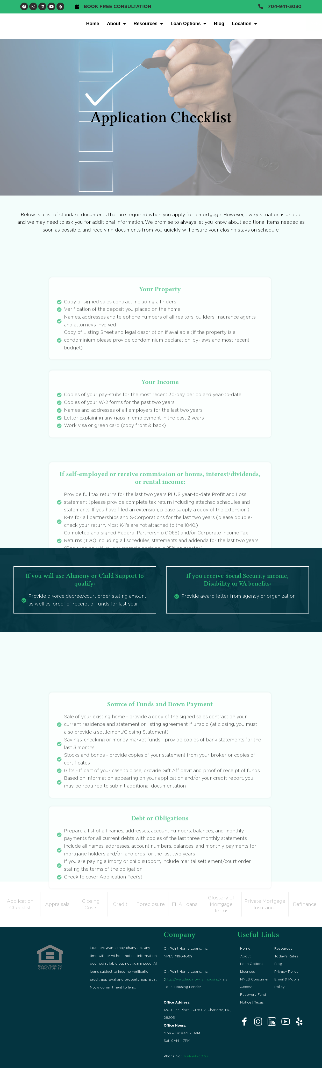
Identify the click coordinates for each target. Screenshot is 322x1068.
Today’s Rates (286, 955)
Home (92, 23)
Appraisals (57, 904)
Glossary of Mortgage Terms (221, 904)
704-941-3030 (195, 1055)
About (116, 23)
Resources (148, 23)
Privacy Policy (286, 971)
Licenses (247, 971)
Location (244, 23)
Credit (120, 904)
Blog (219, 23)
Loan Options (188, 23)
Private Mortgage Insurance (264, 904)
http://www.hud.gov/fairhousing (192, 978)
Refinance (305, 904)
